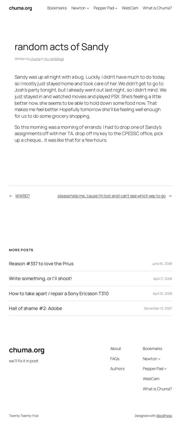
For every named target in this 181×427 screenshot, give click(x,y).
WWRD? (22, 195)
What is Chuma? (157, 8)
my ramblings (54, 58)
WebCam (130, 8)
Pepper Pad (104, 8)
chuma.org (20, 8)
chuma (35, 58)
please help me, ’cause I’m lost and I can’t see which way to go (112, 195)
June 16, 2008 (162, 263)
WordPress (164, 415)
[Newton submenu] (88, 8)
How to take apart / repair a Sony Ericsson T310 (58, 293)
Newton (78, 8)
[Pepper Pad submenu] (116, 8)
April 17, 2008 (162, 278)
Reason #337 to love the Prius (41, 263)
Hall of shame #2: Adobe (35, 308)
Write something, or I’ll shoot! (40, 278)
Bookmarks (57, 8)
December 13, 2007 (158, 308)
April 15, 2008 (162, 293)
